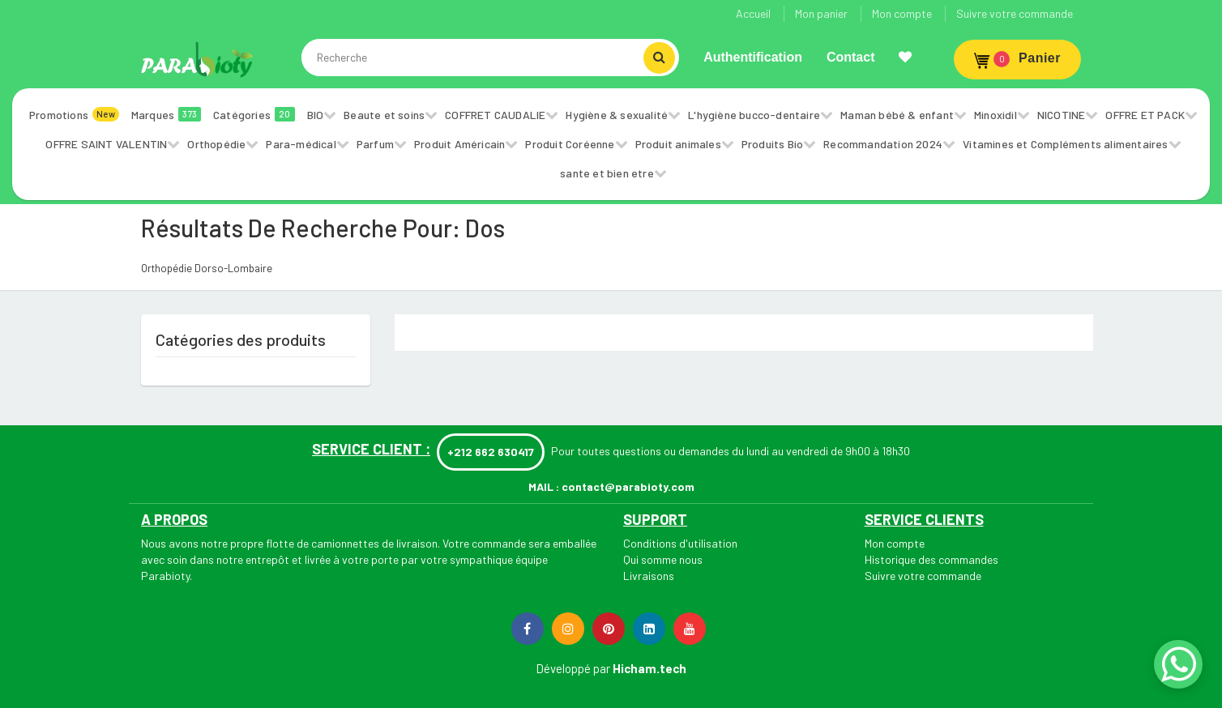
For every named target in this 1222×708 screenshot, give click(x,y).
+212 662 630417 (490, 451)
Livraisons (648, 575)
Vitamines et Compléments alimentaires (1065, 144)
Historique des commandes (931, 559)
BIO (315, 115)
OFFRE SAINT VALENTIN (106, 144)
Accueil (753, 13)
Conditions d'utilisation (680, 543)
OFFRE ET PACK (1145, 115)
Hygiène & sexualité (617, 115)
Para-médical (300, 144)
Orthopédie (216, 144)
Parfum (375, 144)
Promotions (74, 114)
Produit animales (678, 144)
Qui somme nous (663, 559)
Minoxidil (995, 115)
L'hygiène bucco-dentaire (754, 115)
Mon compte (902, 13)
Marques (166, 114)
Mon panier (821, 13)
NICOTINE (1061, 115)
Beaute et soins (384, 115)
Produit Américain (459, 144)
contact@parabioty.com (628, 486)
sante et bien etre (607, 173)
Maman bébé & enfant (897, 115)
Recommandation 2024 (882, 144)
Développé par (573, 668)
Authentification (752, 57)
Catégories (254, 114)
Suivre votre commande (1014, 13)
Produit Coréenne (569, 144)
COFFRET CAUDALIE (495, 115)
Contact (851, 57)
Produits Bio (772, 144)
